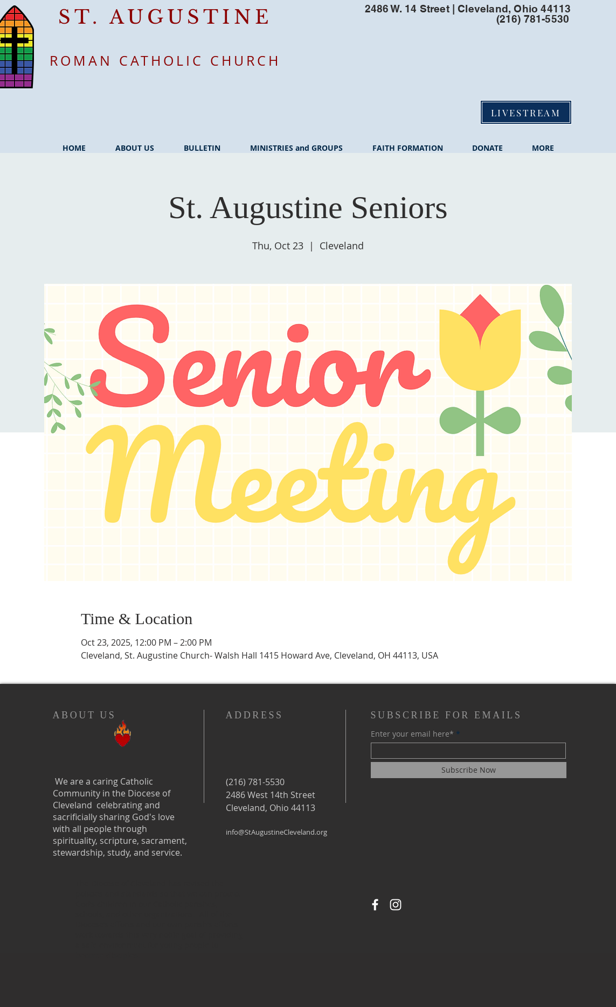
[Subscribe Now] (468, 770)
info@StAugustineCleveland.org (276, 832)
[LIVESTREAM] (526, 112)
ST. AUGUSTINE (165, 17)
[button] (135, 143)
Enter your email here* (412, 734)
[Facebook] (375, 904)
